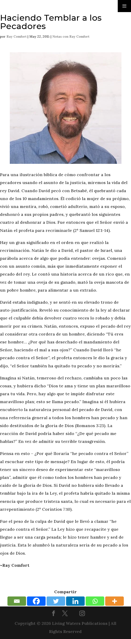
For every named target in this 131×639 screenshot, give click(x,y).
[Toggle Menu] (124, 6)
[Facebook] (36, 601)
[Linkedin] (75, 601)
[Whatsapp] (95, 601)
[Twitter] (56, 601)
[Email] (16, 601)
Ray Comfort (17, 36)
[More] (114, 601)
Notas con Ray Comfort (70, 36)
